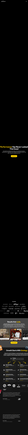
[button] (26, 1)
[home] (3, 1)
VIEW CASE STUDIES (14, 342)
